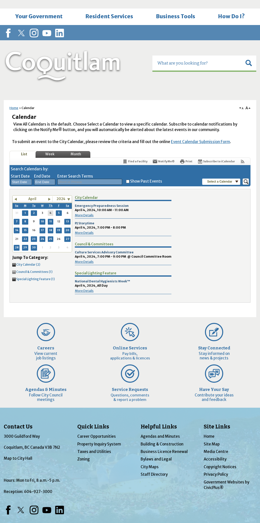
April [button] (32, 190)
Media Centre (216, 443)
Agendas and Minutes (160, 427)
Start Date (20, 167)
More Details (84, 207)
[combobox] (21, 173)
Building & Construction (162, 435)
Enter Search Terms (75, 167)
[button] (248, 54)
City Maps (150, 458)
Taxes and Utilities (94, 443)
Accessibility (215, 450)
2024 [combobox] (61, 190)
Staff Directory (154, 465)
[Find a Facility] (134, 153)
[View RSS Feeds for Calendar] (242, 153)
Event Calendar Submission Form (200, 133)
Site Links (217, 418)
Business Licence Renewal (164, 443)
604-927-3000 (38, 483)
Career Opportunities (96, 427)
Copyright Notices (220, 458)
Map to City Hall (18, 449)
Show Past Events (146, 172)
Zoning (83, 450)
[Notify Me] (163, 153)
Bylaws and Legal (156, 450)
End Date (42, 167)
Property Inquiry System (99, 435)
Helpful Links (159, 418)
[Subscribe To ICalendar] (216, 153)
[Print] (186, 153)
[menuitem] (39, 8)
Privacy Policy (216, 465)
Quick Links (93, 418)
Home (14, 99)
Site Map (212, 435)
